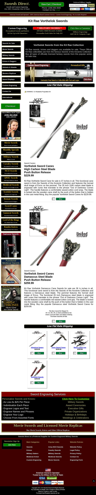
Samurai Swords (11, 213)
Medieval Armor (32, 457)
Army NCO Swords (55, 447)
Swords (29, 447)
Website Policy (76, 447)
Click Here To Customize (75, 399)
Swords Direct (16, 3)
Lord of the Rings (11, 220)
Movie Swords (7, 49)
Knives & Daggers (9, 61)
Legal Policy (75, 450)
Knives (29, 450)
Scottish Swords (11, 192)
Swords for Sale (8, 43)
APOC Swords (11, 178)
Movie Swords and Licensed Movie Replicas (48, 425)
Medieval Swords (11, 185)
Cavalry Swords (11, 164)
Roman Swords (11, 199)
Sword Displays (8, 79)
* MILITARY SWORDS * (49, 28)
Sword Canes (11, 206)
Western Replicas (9, 73)
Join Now (12, 445)
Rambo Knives (11, 227)
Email (57, 10)
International (7, 97)
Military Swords (8, 55)
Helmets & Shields (9, 67)
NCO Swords (11, 171)
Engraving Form (76, 460)
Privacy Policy (75, 453)
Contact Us (6, 91)
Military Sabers (32, 453)
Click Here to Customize (80, 28)
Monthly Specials (11, 150)
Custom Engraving (17, 28)
